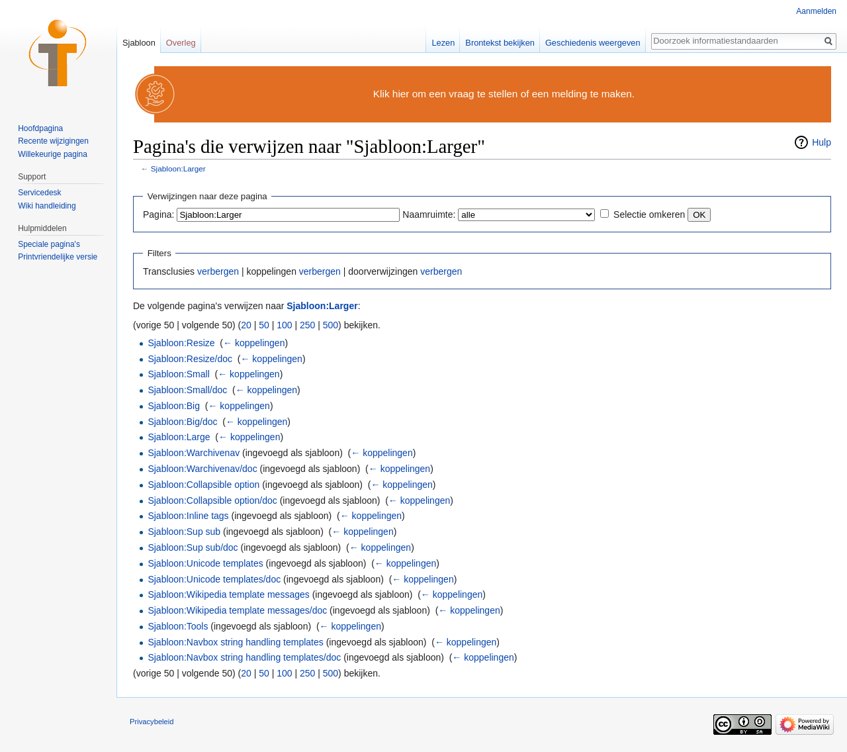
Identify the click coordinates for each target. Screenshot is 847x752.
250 (307, 325)
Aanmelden (816, 11)
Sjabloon (139, 43)
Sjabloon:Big (174, 405)
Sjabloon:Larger (178, 168)
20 (246, 325)
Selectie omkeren (649, 214)
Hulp (821, 142)
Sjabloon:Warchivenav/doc (202, 468)
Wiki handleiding (46, 206)
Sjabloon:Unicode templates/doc (214, 579)
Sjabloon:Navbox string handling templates (235, 642)
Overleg (181, 43)
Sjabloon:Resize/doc (190, 358)
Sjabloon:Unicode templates (205, 563)
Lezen (443, 43)
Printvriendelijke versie (57, 256)
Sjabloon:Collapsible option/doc (212, 500)
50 (264, 325)
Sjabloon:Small (178, 374)
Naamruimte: (428, 214)
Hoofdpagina (40, 128)
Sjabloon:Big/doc (182, 421)
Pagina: (158, 214)
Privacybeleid (152, 722)
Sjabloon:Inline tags (188, 515)
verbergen (218, 271)
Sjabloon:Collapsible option (203, 484)
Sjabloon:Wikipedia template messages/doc (237, 610)
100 (284, 325)
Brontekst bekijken (500, 43)
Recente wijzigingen (53, 141)
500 (330, 325)
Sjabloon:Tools (178, 626)
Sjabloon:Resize (181, 343)
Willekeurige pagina (52, 154)
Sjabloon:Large (179, 437)
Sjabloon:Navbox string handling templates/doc (244, 657)
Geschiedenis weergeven (593, 43)
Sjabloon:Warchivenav (194, 452)
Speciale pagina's (49, 244)
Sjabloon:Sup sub (184, 531)
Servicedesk (39, 192)
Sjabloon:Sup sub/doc (193, 547)
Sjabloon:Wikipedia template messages (228, 594)
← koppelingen (254, 343)
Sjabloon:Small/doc (187, 390)
